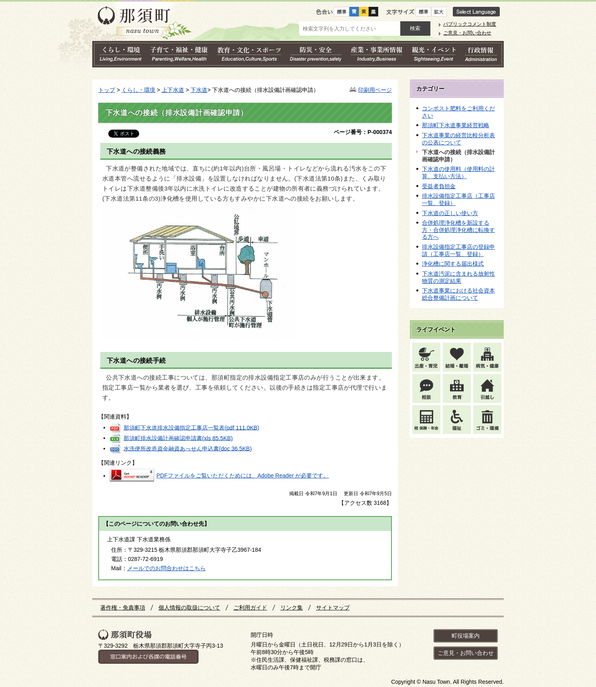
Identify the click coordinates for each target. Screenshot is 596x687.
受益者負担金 (439, 186)
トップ (106, 90)
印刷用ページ (375, 90)
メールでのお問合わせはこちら (166, 568)
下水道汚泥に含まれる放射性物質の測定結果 (458, 277)
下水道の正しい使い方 (450, 213)
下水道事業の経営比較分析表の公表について (458, 139)
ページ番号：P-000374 (363, 132)
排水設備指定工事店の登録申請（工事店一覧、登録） (458, 250)
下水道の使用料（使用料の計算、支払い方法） (458, 172)
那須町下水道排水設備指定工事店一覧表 (191, 427)
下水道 (199, 90)
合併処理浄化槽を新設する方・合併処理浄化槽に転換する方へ (458, 230)
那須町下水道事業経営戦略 (455, 125)
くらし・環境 (138, 90)
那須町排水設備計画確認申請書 (178, 438)
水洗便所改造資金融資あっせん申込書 (188, 448)
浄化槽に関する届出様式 (453, 263)
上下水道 (173, 90)
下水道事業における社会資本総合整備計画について (458, 294)
